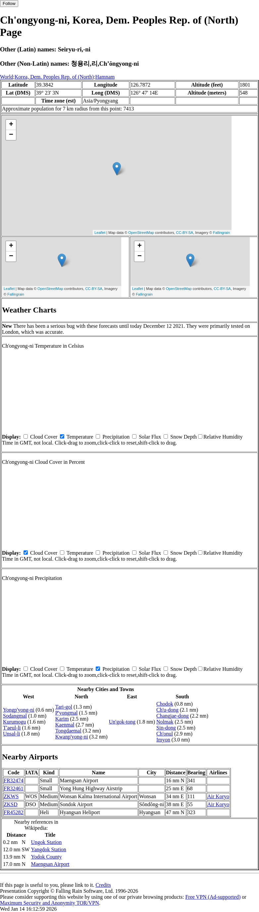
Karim (62, 719)
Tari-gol (63, 707)
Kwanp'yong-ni (71, 736)
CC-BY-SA (184, 233)
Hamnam (105, 77)
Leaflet (99, 233)
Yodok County (46, 857)
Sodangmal (15, 716)
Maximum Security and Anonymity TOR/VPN (49, 903)
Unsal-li (11, 734)
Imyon (163, 739)
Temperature (80, 437)
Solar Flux (150, 437)
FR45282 (14, 812)
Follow (9, 3)
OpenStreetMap (141, 233)
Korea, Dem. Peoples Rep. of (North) (54, 77)
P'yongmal (66, 713)
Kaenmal (65, 725)
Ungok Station (46, 842)
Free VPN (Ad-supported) (212, 897)
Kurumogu (14, 722)
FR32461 (14, 788)
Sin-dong (166, 728)
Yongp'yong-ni (18, 710)
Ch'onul (164, 734)
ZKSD (11, 804)
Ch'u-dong (167, 710)
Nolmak (165, 722)
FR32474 (14, 780)
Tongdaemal (68, 731)
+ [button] (11, 125)
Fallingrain (221, 233)
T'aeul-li (12, 728)
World (6, 77)
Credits (103, 885)
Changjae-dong (172, 716)
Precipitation (116, 437)
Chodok (164, 704)
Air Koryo (218, 796)
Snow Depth (183, 437)
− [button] (11, 135)
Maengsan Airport (50, 864)
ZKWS (11, 796)
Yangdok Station (48, 849)
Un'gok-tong (122, 722)
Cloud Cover (43, 437)
